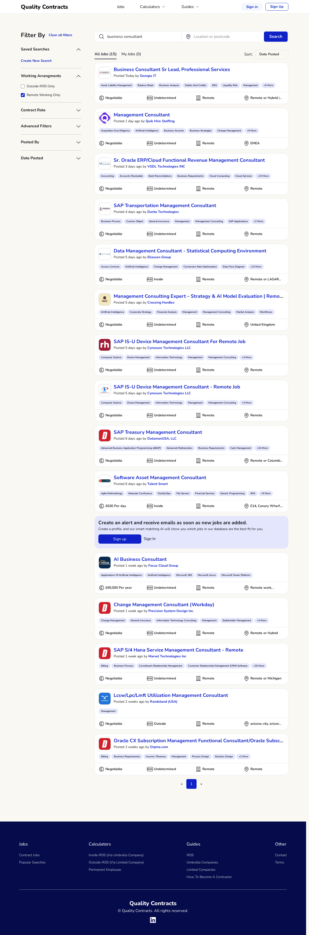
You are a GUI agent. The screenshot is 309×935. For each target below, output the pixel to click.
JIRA (214, 85)
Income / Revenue (156, 756)
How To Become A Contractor (209, 877)
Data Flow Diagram (234, 266)
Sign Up (277, 7)
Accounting (107, 176)
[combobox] (271, 54)
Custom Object (134, 221)
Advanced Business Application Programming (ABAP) (131, 448)
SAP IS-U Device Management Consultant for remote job (180, 341)
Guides (191, 6)
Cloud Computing (219, 176)
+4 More (246, 357)
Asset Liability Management (116, 85)
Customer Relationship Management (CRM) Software (217, 666)
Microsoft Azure (207, 575)
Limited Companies (201, 869)
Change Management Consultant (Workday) (164, 604)
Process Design (200, 756)
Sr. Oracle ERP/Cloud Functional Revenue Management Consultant (189, 160)
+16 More (258, 666)
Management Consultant (142, 115)
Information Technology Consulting (176, 620)
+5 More (268, 85)
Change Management (229, 130)
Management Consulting (209, 221)
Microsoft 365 (184, 575)
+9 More (251, 130)
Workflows (266, 312)
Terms (279, 862)
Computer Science (111, 357)
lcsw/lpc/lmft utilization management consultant (171, 695)
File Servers (182, 493)
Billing (104, 666)
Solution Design (224, 756)
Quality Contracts (44, 7)
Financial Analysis (167, 312)
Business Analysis (169, 85)
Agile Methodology (111, 493)
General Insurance (159, 221)
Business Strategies (201, 130)
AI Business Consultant (140, 559)
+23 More (263, 176)
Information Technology (169, 357)
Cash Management (240, 448)
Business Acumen (174, 130)
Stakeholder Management (236, 620)
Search (275, 36)
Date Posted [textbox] (269, 54)
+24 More (262, 448)
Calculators (153, 6)
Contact (281, 855)
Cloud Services (243, 176)
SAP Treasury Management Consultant (158, 432)
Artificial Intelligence (146, 130)
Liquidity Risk (230, 85)
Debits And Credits (195, 85)
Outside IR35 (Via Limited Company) (116, 862)
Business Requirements (190, 176)
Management (250, 85)
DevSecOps (164, 493)
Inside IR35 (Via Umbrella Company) (116, 855)
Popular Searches (32, 862)
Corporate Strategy (140, 312)
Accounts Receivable (131, 176)
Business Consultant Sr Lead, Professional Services (172, 69)
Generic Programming (232, 493)
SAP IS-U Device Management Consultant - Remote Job (177, 387)
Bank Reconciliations (160, 176)
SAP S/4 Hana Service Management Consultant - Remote (178, 650)
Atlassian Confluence (140, 493)
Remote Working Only (43, 95)
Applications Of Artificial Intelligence (121, 575)
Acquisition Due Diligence (115, 130)
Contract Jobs (29, 855)
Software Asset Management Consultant (160, 477)
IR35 (190, 855)
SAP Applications (238, 221)
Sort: (248, 54)
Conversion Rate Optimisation (200, 266)
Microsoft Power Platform (236, 575)
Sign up (119, 539)
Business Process (110, 221)
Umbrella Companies (202, 862)
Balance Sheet (145, 85)
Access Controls (110, 266)
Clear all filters (60, 35)
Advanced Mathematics (179, 448)
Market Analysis (245, 312)
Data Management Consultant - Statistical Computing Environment (190, 251)
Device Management (138, 357)
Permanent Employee (105, 869)
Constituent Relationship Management (160, 666)
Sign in (252, 6)
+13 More (255, 266)
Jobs (121, 6)
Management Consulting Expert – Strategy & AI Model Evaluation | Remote (199, 296)
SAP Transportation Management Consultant (165, 205)
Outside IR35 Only (41, 86)
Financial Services (204, 493)
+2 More (258, 221)
